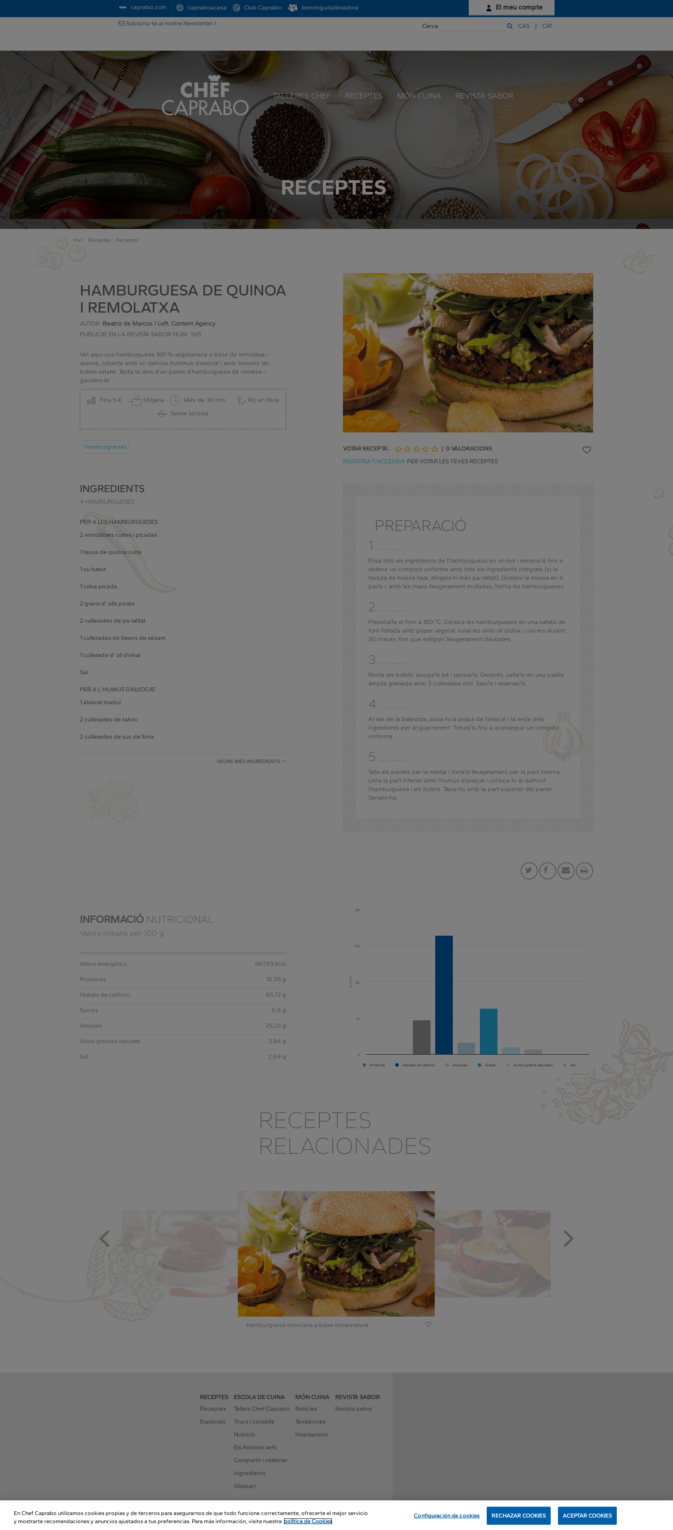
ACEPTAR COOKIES (587, 1517)
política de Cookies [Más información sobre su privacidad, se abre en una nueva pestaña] (308, 1522)
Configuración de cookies (446, 1517)
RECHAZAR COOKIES (518, 1517)
